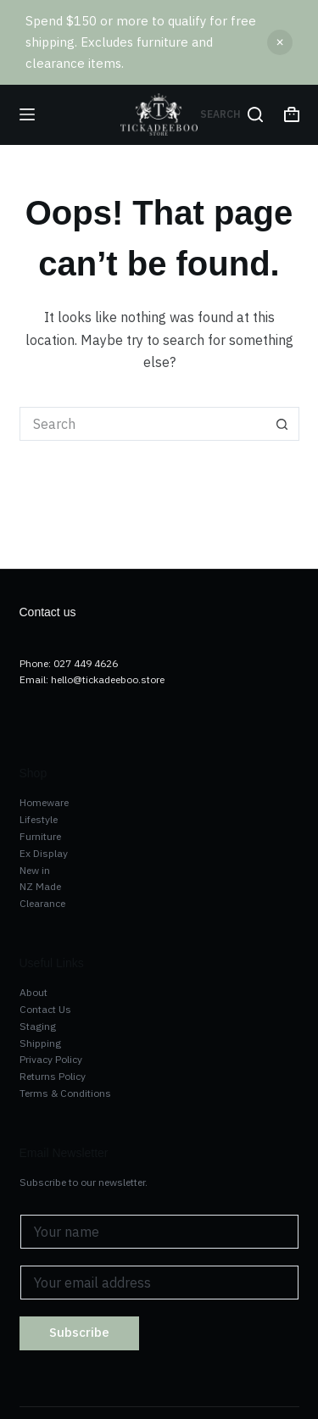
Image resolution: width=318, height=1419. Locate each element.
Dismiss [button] (280, 42)
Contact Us (45, 1009)
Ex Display (44, 853)
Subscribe (79, 1332)
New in (35, 870)
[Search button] (282, 424)
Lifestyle (39, 819)
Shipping (40, 1043)
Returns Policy (53, 1076)
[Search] (231, 114)
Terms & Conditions (65, 1093)
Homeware (44, 802)
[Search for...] (142, 424)
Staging (38, 1026)
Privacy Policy (51, 1059)
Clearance (42, 903)
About (33, 992)
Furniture (40, 836)
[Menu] (27, 114)
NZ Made (40, 886)
